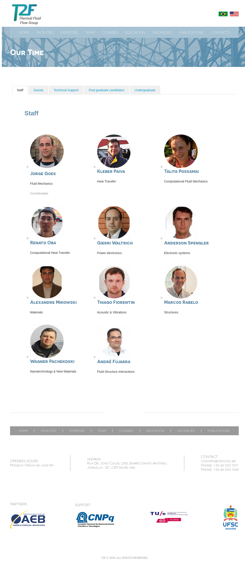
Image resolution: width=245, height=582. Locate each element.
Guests (38, 90)
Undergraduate (145, 90)
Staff (20, 90)
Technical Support (66, 90)
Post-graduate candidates (106, 90)
